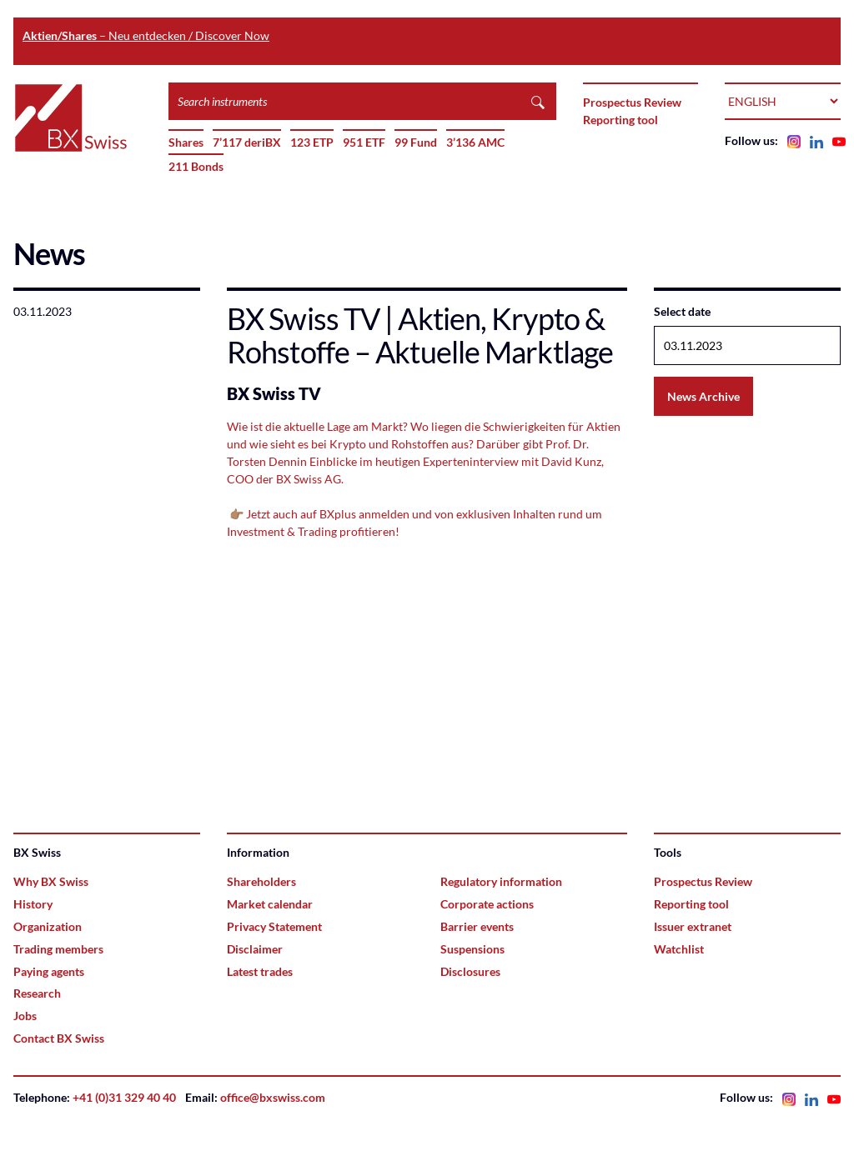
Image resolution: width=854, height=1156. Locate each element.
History (33, 904)
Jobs (25, 1015)
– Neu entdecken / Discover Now (146, 35)
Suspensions (472, 949)
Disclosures (470, 971)
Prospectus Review (632, 102)
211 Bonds (196, 166)
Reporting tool (620, 120)
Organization (47, 926)
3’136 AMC (475, 142)
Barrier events (477, 926)
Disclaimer (255, 949)
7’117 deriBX (247, 142)
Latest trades (260, 971)
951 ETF (364, 142)
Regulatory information (501, 881)
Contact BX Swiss (58, 1038)
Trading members (58, 949)
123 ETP (312, 142)
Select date (682, 311)
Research (37, 993)
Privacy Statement (274, 926)
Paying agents (48, 971)
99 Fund (415, 142)
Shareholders (261, 881)
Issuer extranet (692, 926)
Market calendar (270, 904)
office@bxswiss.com (272, 1097)
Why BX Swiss (50, 881)
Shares (185, 142)
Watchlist (679, 949)
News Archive (703, 396)
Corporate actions (487, 904)
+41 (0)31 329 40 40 (124, 1097)
